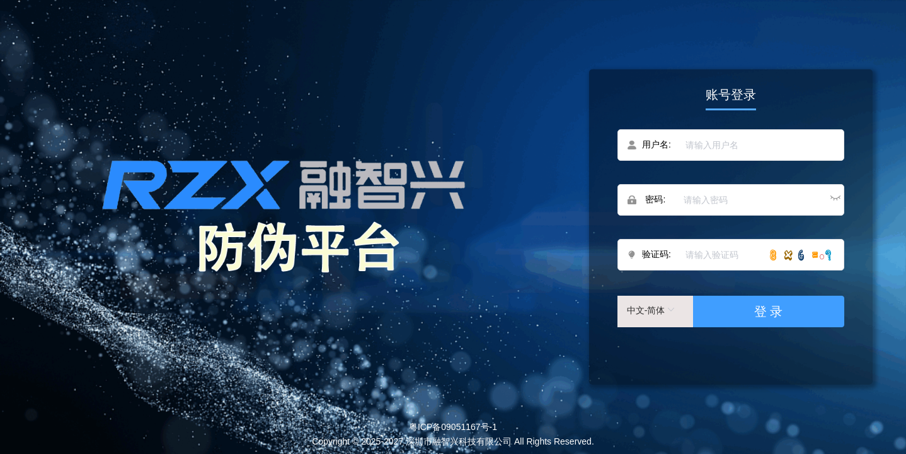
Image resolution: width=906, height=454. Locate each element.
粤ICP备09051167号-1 (453, 427)
